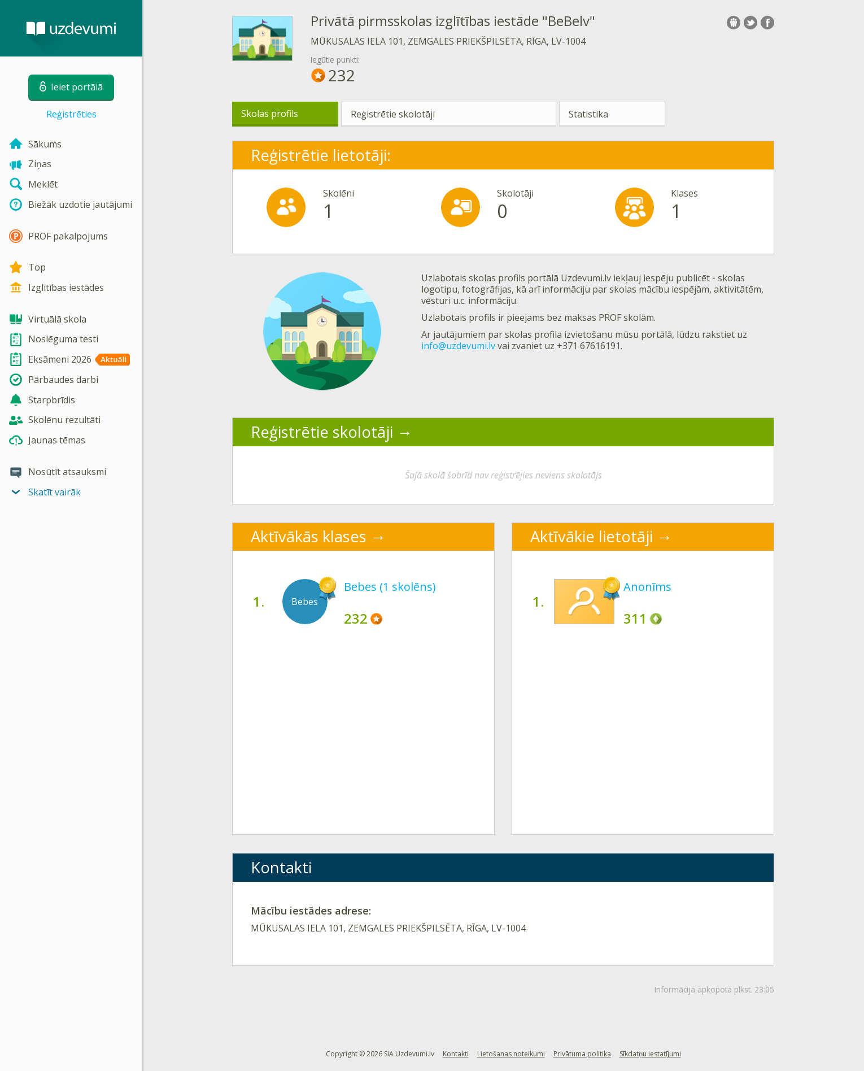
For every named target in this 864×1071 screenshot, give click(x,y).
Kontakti (456, 1054)
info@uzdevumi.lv (458, 345)
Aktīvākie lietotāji (591, 536)
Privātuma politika (582, 1054)
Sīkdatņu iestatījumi (650, 1054)
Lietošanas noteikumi (511, 1054)
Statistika (588, 114)
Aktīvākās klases (308, 536)
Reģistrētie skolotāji (393, 114)
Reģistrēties (71, 114)
